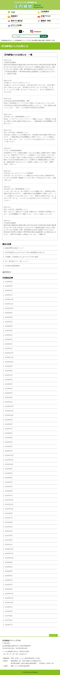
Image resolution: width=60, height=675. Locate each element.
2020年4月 (8, 580)
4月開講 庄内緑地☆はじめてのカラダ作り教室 (21, 257)
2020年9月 (8, 562)
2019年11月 (9, 598)
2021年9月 (8, 513)
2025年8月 (8, 317)
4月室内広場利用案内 (12, 266)
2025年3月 (8, 339)
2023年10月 (9, 415)
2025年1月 (8, 348)
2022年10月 (9, 464)
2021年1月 (8, 544)
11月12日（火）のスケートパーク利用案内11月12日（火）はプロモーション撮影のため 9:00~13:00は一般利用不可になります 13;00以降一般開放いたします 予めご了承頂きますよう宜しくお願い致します (30, 175)
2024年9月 (8, 366)
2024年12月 (9, 353)
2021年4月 (8, 531)
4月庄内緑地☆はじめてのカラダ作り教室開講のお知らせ (24, 252)
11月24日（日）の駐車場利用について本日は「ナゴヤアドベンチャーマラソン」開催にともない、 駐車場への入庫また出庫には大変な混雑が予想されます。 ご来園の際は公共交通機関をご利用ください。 (30, 118)
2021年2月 (8, 540)
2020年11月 (9, 553)
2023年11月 (9, 411)
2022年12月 (9, 455)
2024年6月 (8, 379)
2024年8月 (8, 371)
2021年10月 (9, 509)
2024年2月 (8, 397)
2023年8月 (8, 424)
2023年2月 (8, 446)
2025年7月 (8, 322)
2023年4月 (8, 437)
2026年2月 (8, 290)
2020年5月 (8, 576)
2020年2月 (8, 589)
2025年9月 (8, 313)
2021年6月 (8, 522)
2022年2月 (8, 491)
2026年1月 (8, 295)
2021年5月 (8, 527)
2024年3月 (8, 393)
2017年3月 (8, 620)
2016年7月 (8, 625)
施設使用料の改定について (14, 248)
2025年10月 (9, 308)
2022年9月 (8, 469)
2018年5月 (8, 611)
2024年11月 (9, 357)
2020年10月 (9, 558)
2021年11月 (9, 504)
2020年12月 (9, 549)
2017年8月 (8, 616)
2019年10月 (9, 602)
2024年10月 (9, 362)
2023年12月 (9, 406)
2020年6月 (8, 571)
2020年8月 (8, 567)
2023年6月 (8, 433)
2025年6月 (8, 326)
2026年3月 (8, 286)
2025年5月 (8, 330)
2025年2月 (8, 344)
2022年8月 (8, 473)
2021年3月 (8, 535)
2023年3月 (8, 442)
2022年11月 (9, 460)
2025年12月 (9, 299)
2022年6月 (8, 478)
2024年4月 (8, 388)
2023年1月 (8, 451)
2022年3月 (8, 486)
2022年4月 (8, 482)
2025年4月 (8, 335)
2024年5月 (8, 384)
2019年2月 (8, 607)
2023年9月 (8, 420)
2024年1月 (8, 402)
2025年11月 (9, 304)
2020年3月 (8, 584)
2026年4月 (8, 282)
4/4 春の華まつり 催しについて (17, 261)
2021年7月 (8, 518)
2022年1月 (8, 495)
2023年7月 (8, 429)
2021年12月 (9, 500)
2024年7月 (8, 375)
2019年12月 (9, 593)
